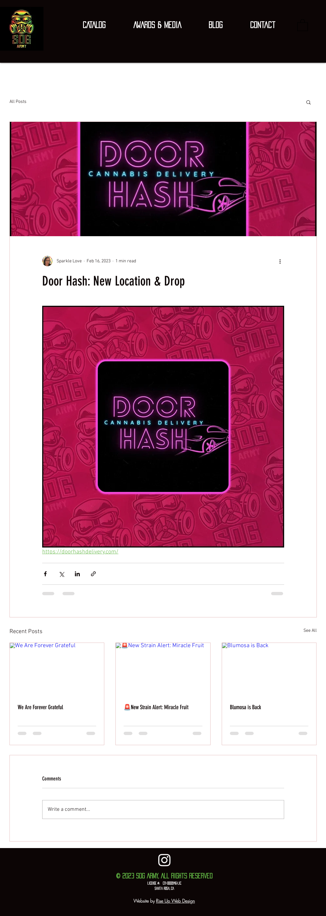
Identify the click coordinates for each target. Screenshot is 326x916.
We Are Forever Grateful (40, 707)
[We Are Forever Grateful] (57, 669)
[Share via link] (93, 574)
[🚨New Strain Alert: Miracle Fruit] (163, 669)
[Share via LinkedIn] (77, 574)
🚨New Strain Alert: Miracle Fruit (156, 707)
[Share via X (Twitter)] (61, 574)
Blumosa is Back (245, 707)
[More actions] (280, 261)
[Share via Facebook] (45, 574)
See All (310, 630)
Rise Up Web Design (175, 901)
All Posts (17, 102)
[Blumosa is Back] (269, 669)
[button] (94, 25)
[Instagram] (164, 860)
